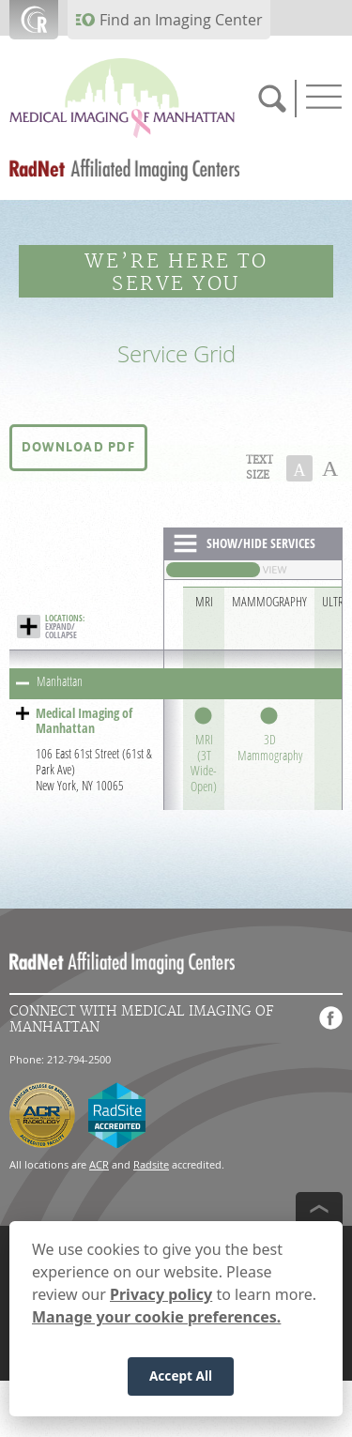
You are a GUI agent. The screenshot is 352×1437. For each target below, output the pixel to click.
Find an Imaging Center (181, 19)
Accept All (180, 1377)
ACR (99, 1164)
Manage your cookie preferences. (156, 1318)
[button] (78, 447)
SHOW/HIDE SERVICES (261, 543)
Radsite (151, 1164)
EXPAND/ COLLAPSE (64, 626)
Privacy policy (161, 1296)
